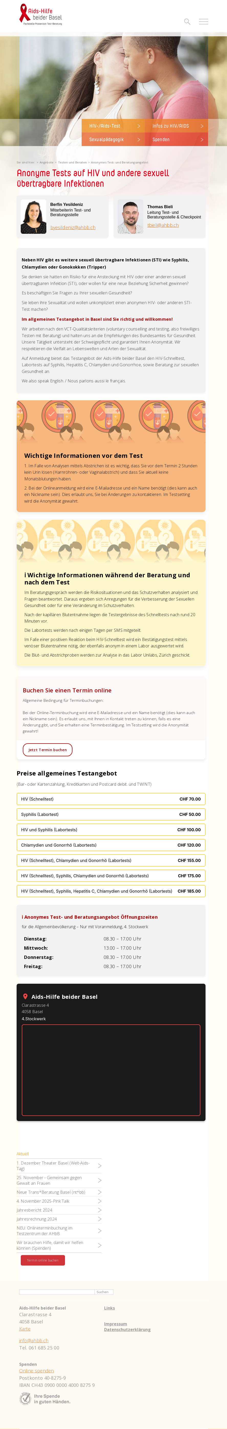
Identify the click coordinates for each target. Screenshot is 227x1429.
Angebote (46, 162)
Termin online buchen (43, 1260)
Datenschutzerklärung (127, 1330)
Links (109, 1308)
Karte (25, 1329)
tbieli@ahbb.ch (163, 225)
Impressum (115, 1324)
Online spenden (36, 1371)
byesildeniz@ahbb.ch (73, 227)
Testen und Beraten (72, 162)
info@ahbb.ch (34, 1341)
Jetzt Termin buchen (47, 749)
